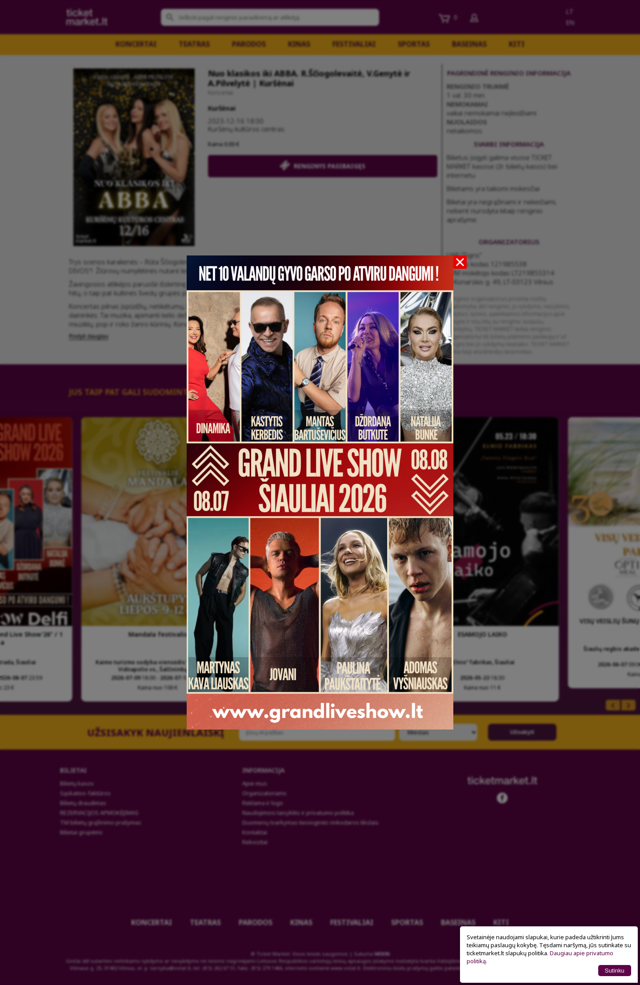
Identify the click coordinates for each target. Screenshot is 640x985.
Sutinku (614, 970)
